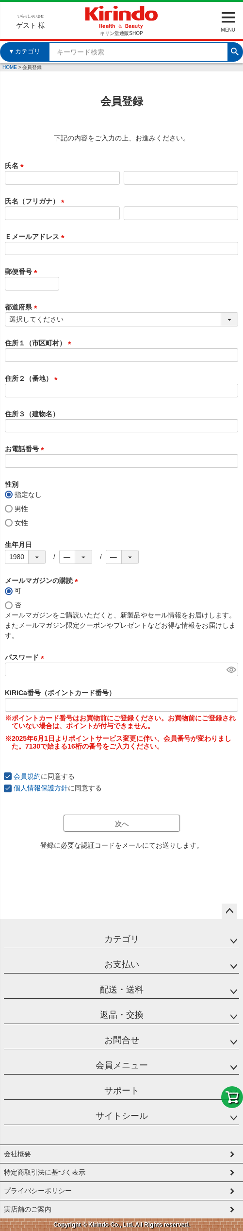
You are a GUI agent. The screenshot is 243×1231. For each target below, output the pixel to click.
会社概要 (17, 1154)
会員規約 (27, 776)
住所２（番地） (33, 378)
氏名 (16, 166)
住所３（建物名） (32, 414)
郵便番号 (23, 271)
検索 (234, 50)
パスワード (26, 657)
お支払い (121, 964)
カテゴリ (121, 939)
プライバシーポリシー (38, 1191)
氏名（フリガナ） (36, 201)
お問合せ (121, 1040)
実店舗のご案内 (27, 1209)
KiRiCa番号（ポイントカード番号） (60, 693)
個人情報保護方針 (41, 788)
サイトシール (122, 1116)
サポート (121, 1090)
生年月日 (18, 544)
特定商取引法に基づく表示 (44, 1172)
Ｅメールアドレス (36, 236)
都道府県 (23, 307)
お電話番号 (26, 449)
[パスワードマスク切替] (231, 669)
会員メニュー (122, 1065)
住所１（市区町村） (40, 343)
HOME (9, 67)
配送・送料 (122, 989)
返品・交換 (122, 1015)
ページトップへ (229, 911)
